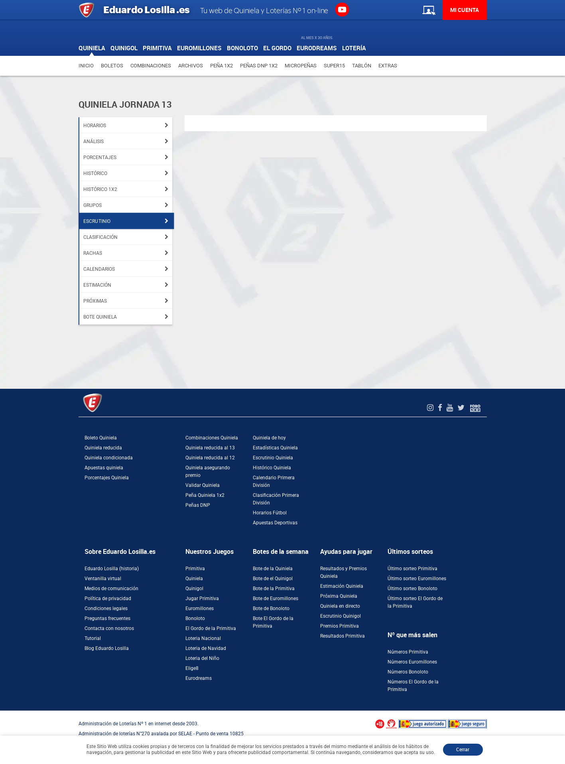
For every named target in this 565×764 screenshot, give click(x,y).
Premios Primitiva (339, 626)
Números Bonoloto (408, 672)
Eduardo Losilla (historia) (112, 568)
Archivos (190, 66)
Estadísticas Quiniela (275, 448)
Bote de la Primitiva (274, 588)
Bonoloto (195, 618)
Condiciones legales (106, 608)
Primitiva (195, 568)
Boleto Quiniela (101, 438)
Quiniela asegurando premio (207, 471)
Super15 (334, 66)
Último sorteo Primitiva (412, 568)
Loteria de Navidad (205, 648)
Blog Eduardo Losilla (107, 648)
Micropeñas (301, 66)
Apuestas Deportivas (275, 523)
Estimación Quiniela (341, 586)
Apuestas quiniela (104, 468)
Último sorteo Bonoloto (412, 588)
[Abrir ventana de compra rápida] (2, 713)
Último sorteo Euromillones (417, 578)
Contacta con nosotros (109, 628)
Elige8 (192, 668)
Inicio (86, 66)
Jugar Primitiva (202, 598)
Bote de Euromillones (275, 598)
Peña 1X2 (221, 66)
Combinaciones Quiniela (211, 438)
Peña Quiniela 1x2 (204, 495)
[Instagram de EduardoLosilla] (431, 407)
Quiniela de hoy (269, 438)
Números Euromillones (412, 662)
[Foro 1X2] (475, 407)
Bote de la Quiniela (273, 568)
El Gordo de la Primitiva (210, 628)
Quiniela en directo (340, 606)
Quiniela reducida (103, 448)
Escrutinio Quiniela (273, 458)
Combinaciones (150, 66)
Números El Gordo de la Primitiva (413, 685)
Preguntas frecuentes (107, 618)
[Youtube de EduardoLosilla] (451, 407)
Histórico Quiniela (272, 468)
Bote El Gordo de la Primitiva (273, 622)
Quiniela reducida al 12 (210, 458)
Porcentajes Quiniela (107, 477)
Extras (387, 66)
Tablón (361, 66)
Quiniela (194, 578)
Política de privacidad (108, 598)
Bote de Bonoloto (271, 608)
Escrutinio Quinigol (340, 616)
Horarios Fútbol (270, 513)
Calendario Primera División (274, 481)
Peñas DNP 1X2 (259, 66)
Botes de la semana (281, 551)
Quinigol (194, 588)
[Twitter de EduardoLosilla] (462, 407)
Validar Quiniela (202, 485)
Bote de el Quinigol (273, 578)
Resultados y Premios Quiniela (343, 572)
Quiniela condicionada (109, 458)
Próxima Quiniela (338, 596)
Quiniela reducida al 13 (210, 448)
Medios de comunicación (111, 588)
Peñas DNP (197, 505)
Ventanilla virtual (103, 578)
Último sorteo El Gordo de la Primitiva (415, 602)
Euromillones (199, 608)
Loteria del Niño (202, 658)
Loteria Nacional (203, 638)
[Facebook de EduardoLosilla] (441, 407)
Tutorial (93, 638)
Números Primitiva (408, 652)
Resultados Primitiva (342, 636)
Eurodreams (198, 678)
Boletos (112, 66)
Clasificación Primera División (276, 499)
